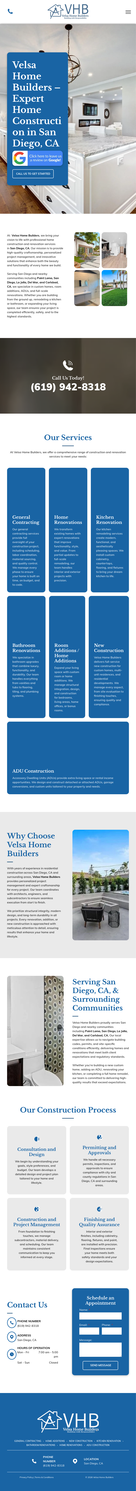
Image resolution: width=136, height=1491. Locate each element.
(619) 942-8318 (68, 386)
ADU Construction (33, 771)
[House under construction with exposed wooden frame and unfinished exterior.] (26, 488)
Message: (85, 1340)
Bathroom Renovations (26, 648)
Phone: (106, 1325)
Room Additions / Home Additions (66, 653)
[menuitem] (28, 1441)
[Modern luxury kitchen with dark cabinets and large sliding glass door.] (114, 250)
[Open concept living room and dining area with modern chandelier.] (67, 616)
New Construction (109, 648)
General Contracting (25, 520)
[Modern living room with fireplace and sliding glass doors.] (68, 488)
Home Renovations (68, 520)
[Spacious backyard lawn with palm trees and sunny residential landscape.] (114, 288)
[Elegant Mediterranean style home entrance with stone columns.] (68, 742)
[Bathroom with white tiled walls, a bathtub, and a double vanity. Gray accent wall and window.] (26, 616)
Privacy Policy (26, 1477)
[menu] (128, 12)
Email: (83, 1325)
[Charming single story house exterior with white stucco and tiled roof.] (109, 616)
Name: (83, 1310)
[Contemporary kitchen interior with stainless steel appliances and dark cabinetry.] (110, 488)
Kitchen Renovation (109, 520)
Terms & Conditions (44, 1477)
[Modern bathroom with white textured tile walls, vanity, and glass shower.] (87, 288)
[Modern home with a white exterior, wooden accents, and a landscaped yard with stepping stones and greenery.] (87, 250)
